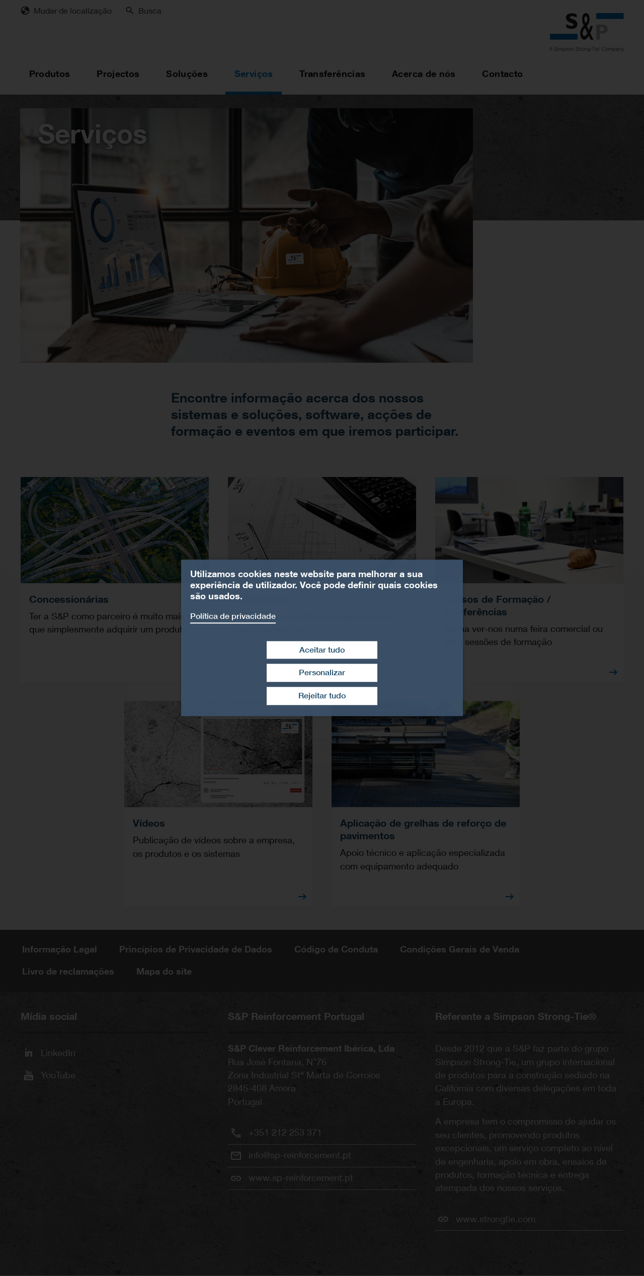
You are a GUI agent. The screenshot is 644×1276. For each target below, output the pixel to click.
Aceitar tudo (322, 650)
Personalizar (322, 673)
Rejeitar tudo (322, 695)
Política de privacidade (233, 616)
